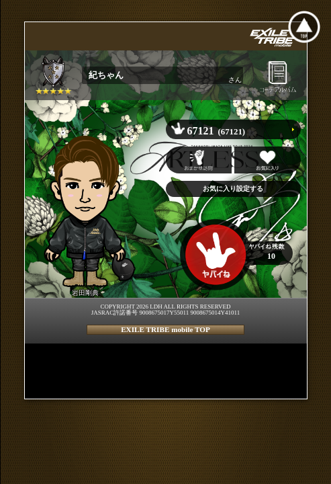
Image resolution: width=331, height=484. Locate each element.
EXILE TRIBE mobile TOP (165, 329)
